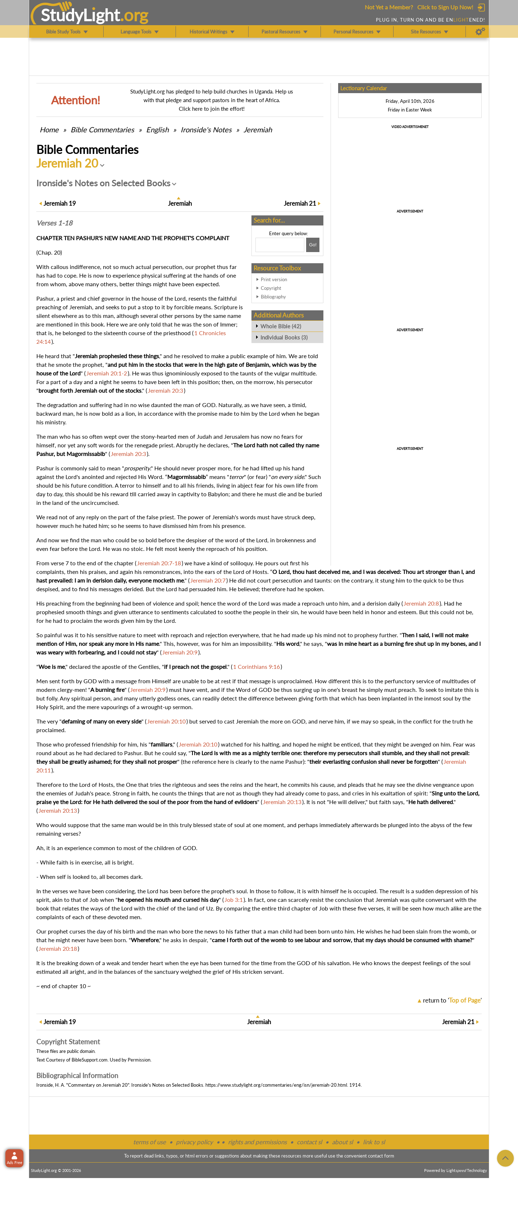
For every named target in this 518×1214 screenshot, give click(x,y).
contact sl (309, 1142)
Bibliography (273, 297)
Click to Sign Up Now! (445, 7)
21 (300, 203)
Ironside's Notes (206, 129)
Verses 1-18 (54, 223)
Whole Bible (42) (280, 326)
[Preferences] (480, 31)
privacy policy (194, 1142)
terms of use (149, 1142)
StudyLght (80, 15)
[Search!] (312, 245)
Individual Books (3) (284, 337)
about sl (342, 1142)
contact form (381, 1156)
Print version (274, 279)
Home (49, 129)
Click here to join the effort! (212, 108)
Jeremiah (258, 129)
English (157, 129)
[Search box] (279, 245)
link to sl (374, 1142)
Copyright (271, 288)
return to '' (452, 1000)
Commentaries (102, 129)
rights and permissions (257, 1142)
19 (60, 203)
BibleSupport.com (90, 1060)
